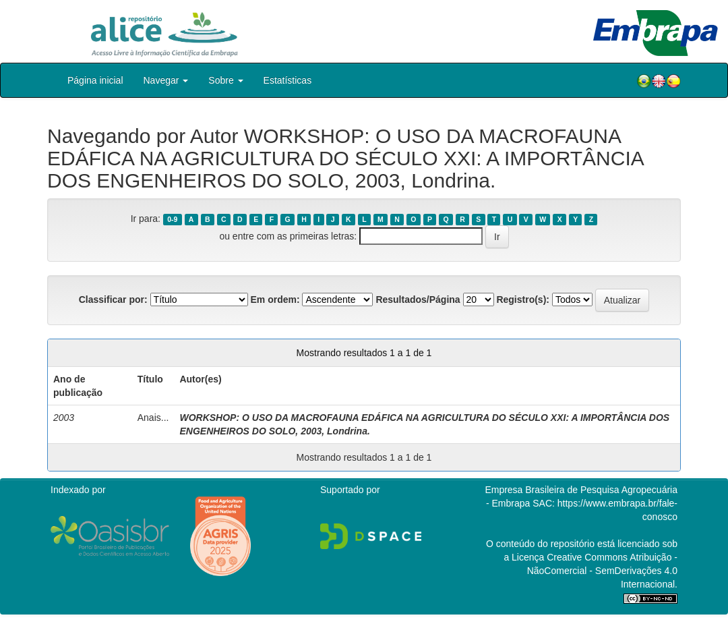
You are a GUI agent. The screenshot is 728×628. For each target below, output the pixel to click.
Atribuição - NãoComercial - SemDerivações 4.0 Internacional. (602, 571)
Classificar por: (113, 299)
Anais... (153, 417)
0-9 (172, 219)
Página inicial (95, 80)
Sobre (225, 80)
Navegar (166, 80)
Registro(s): (522, 299)
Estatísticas (288, 80)
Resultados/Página (417, 299)
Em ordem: (274, 299)
